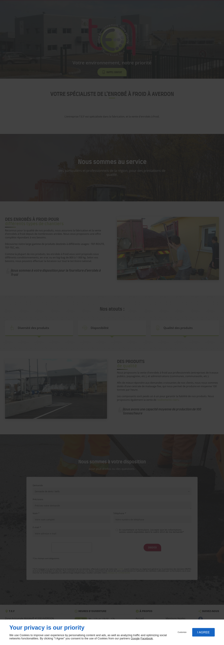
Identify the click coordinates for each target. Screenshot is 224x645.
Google (135, 638)
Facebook (146, 638)
